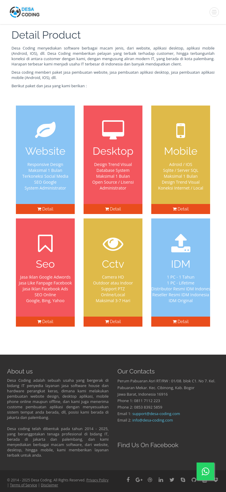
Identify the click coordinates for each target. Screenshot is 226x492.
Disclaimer (49, 485)
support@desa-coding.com (156, 413)
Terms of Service (23, 485)
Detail (45, 209)
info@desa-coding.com (152, 420)
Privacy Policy (97, 480)
